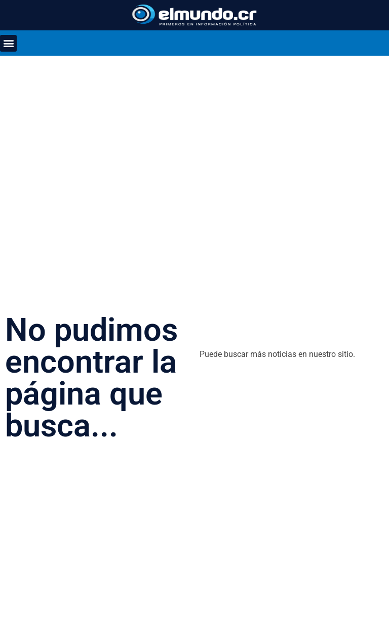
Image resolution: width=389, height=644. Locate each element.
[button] (8, 43)
